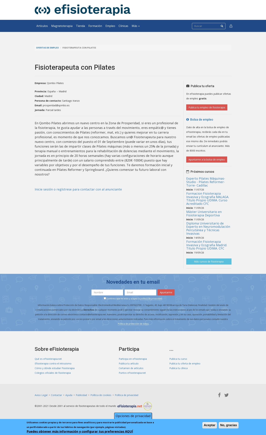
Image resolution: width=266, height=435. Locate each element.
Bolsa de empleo (199, 119)
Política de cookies (100, 395)
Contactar (56, 395)
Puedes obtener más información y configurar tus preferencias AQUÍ (80, 431)
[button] (231, 26)
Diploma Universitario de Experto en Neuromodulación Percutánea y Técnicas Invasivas (208, 228)
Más (136, 26)
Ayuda (68, 395)
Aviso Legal (41, 395)
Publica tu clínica (178, 368)
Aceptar (209, 425)
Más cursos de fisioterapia (209, 261)
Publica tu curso (178, 358)
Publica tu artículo (129, 363)
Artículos (42, 26)
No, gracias (228, 425)
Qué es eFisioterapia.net (48, 358)
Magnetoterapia (61, 26)
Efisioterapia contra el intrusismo (53, 363)
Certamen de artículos (131, 368)
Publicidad (81, 395)
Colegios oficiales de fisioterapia (53, 372)
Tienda (80, 26)
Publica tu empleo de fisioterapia (206, 107)
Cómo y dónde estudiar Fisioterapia (55, 368)
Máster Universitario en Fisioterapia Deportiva (204, 213)
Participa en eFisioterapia (133, 358)
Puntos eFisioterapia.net (132, 372)
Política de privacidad (126, 395)
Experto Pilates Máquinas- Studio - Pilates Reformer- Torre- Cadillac (205, 181)
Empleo (110, 26)
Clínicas (123, 26)
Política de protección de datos (133, 323)
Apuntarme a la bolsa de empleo (206, 159)
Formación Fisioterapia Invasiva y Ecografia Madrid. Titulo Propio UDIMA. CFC (206, 245)
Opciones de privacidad (133, 416)
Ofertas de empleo (47, 47)
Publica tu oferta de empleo (184, 363)
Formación (95, 26)
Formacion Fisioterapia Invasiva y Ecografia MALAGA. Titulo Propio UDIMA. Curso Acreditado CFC (207, 198)
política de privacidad (151, 298)
